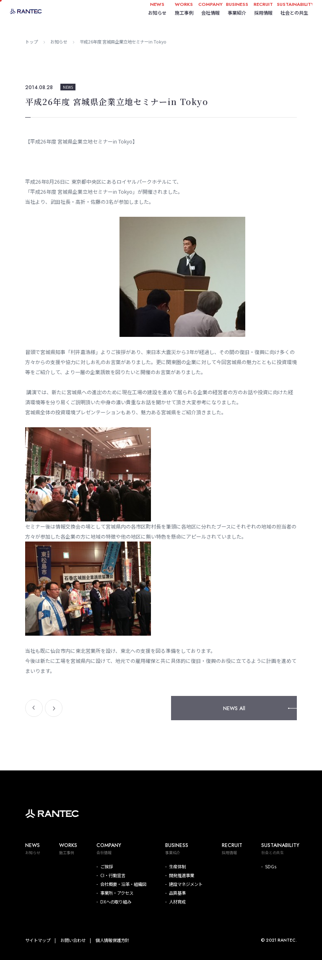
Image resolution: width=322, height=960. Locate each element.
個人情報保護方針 (112, 940)
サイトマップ (37, 940)
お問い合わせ (73, 940)
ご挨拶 (106, 866)
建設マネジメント (186, 884)
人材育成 (177, 901)
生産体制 (177, 866)
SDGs (270, 866)
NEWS (68, 87)
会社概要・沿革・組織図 (123, 884)
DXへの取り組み (115, 901)
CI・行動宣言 (112, 875)
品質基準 (177, 893)
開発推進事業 (181, 875)
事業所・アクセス (116, 893)
